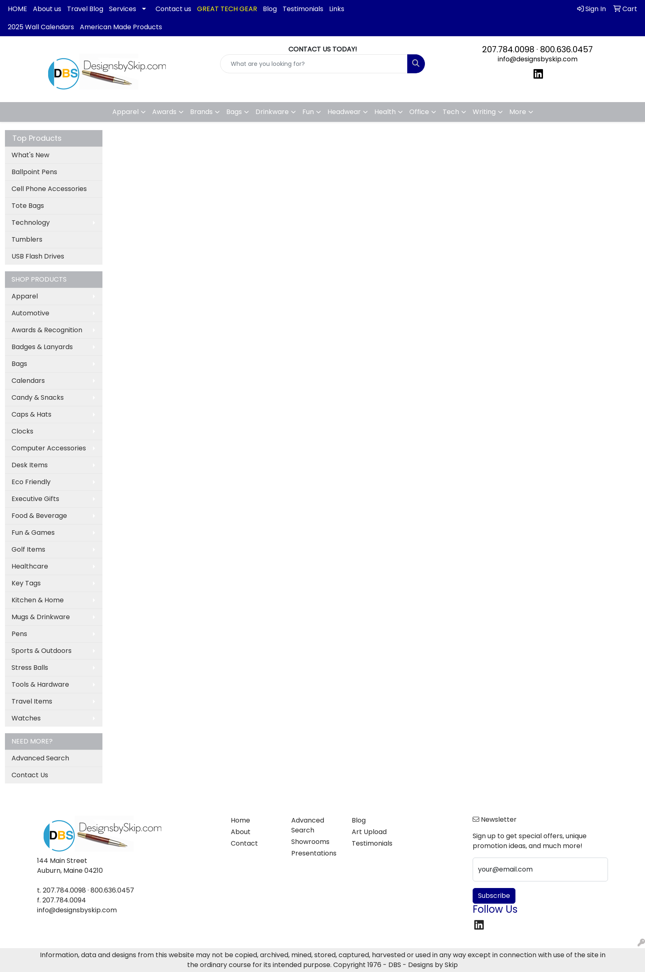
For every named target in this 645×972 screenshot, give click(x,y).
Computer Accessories (49, 448)
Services (122, 9)
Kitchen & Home (38, 600)
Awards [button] (164, 112)
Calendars (28, 380)
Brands (201, 112)
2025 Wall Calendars (41, 27)
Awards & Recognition (47, 330)
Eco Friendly (31, 482)
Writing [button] (484, 112)
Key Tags (26, 583)
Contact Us (30, 775)
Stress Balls (30, 667)
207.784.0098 (508, 49)
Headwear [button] (344, 112)
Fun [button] (308, 112)
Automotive (30, 313)
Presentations (313, 853)
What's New (30, 155)
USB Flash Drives (38, 256)
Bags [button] (234, 112)
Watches (26, 718)
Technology (31, 222)
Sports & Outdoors (42, 650)
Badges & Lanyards (42, 347)
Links (336, 9)
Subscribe (494, 895)
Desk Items (30, 465)
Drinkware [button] (272, 112)
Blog (270, 9)
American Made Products (121, 27)
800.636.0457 (566, 49)
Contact (244, 843)
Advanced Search (40, 758)
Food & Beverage (39, 515)
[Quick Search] (314, 63)
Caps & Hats (31, 414)
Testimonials (303, 9)
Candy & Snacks (38, 397)
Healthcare (30, 566)
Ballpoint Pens (34, 172)
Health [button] (385, 112)
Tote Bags (28, 205)
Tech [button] (451, 112)
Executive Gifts (35, 498)
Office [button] (419, 112)
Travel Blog (85, 9)
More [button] (517, 112)
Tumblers (27, 239)
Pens (19, 634)
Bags (19, 363)
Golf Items (28, 549)
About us (47, 9)
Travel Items (32, 701)
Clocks (22, 431)
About (241, 832)
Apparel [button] (125, 112)
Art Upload (369, 832)
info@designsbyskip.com (538, 59)
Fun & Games (33, 532)
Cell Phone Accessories (49, 188)
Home (240, 820)
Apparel (25, 296)
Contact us (173, 9)
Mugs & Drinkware (41, 617)
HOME (17, 9)
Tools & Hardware (40, 684)
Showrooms (310, 841)
